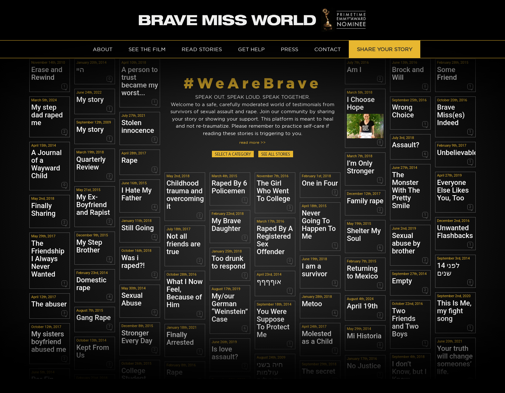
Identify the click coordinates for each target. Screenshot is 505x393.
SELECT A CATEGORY (233, 154)
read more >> (252, 142)
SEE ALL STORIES (275, 154)
